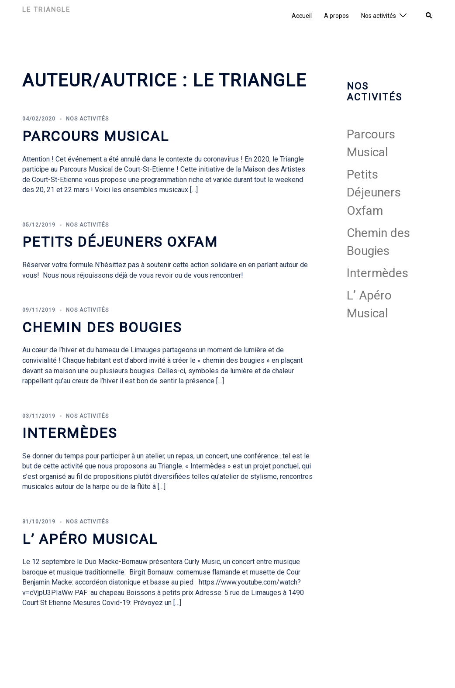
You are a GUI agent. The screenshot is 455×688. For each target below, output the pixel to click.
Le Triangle (46, 10)
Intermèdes (69, 433)
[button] (429, 15)
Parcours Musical (95, 136)
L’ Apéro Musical (90, 539)
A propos (336, 15)
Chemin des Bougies (102, 327)
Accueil (302, 15)
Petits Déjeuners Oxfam (120, 242)
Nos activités (378, 15)
